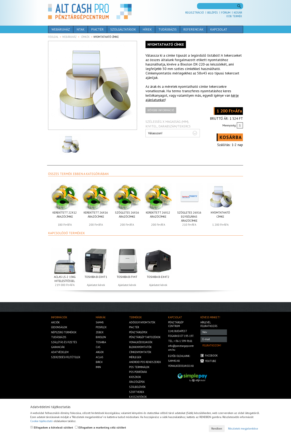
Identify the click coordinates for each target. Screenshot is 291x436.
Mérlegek (135, 357)
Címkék (85, 37)
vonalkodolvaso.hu (181, 366)
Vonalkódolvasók (141, 342)
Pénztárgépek (138, 332)
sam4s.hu (174, 361)
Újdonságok (59, 327)
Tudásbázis (167, 29)
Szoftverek (136, 392)
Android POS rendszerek (145, 362)
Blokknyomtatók (140, 347)
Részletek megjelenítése (243, 428)
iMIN (98, 367)
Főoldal (53, 37)
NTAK (80, 29)
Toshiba (101, 342)
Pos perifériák (138, 372)
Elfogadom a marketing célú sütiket (100, 427)
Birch (99, 362)
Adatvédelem (60, 352)
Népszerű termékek (64, 332)
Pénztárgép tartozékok (145, 337)
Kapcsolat (218, 29)
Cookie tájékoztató (41, 421)
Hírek (147, 29)
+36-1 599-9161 (183, 341)
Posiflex (101, 327)
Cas (98, 347)
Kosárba (231, 137)
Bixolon (101, 337)
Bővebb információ (161, 110)
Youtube (210, 361)
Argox (100, 352)
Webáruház (61, 29)
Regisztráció (194, 12)
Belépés (212, 12)
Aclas (99, 357)
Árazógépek (137, 382)
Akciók (55, 322)
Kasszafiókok (138, 397)
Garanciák (58, 347)
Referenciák (193, 29)
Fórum (225, 12)
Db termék (234, 16)
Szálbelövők (137, 387)
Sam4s (100, 322)
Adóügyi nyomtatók (142, 322)
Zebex (99, 332)
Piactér (97, 29)
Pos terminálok (139, 367)
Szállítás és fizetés (64, 342)
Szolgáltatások (123, 29)
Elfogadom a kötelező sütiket (51, 427)
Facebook (211, 355)
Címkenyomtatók (140, 352)
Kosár (238, 12)
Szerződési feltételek (65, 357)
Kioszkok (135, 377)
